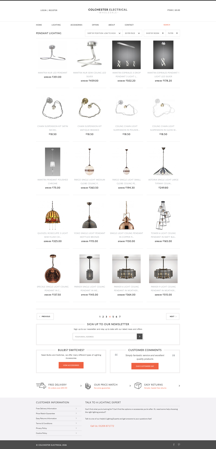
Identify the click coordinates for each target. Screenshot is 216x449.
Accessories (76, 24)
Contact (129, 24)
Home (39, 24)
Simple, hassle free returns (155, 385)
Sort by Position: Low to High (103, 33)
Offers (95, 24)
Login (43, 10)
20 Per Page (132, 33)
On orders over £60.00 (57, 385)
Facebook (174, 444)
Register (53, 10)
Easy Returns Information (46, 418)
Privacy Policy (41, 428)
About (111, 24)
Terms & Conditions (44, 423)
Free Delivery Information (46, 408)
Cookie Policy (41, 433)
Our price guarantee (105, 385)
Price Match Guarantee (45, 413)
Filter (173, 33)
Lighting (56, 24)
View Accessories (71, 365)
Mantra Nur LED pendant (52, 72)
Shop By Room (154, 33)
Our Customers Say (145, 366)
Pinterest (179, 444)
